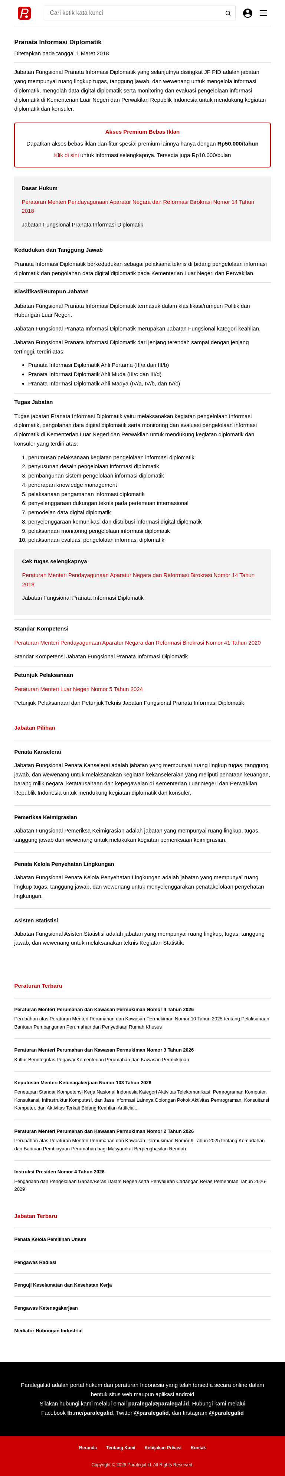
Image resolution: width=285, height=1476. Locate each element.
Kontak (198, 1446)
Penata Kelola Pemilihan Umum (50, 1238)
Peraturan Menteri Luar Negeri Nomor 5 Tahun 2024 (78, 689)
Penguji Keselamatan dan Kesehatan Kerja (63, 1283)
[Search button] (228, 13)
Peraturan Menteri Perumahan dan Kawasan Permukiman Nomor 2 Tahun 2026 (104, 1130)
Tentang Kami (120, 1446)
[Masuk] (247, 13)
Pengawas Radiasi (35, 1261)
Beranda (88, 1446)
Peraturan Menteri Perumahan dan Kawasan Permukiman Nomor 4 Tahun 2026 (104, 1008)
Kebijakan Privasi (163, 1446)
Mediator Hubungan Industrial (48, 1329)
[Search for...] (132, 13)
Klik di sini (66, 155)
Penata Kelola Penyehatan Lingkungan (64, 864)
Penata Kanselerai (37, 752)
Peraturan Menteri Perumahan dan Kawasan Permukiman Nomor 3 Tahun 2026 (104, 1048)
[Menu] (263, 13)
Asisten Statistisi (36, 919)
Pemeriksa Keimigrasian (45, 817)
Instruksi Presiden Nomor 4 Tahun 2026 (59, 1170)
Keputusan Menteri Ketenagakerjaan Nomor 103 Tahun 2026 (82, 1081)
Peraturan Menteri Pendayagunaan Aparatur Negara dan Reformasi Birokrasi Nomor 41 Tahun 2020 (137, 642)
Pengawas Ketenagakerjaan (46, 1306)
